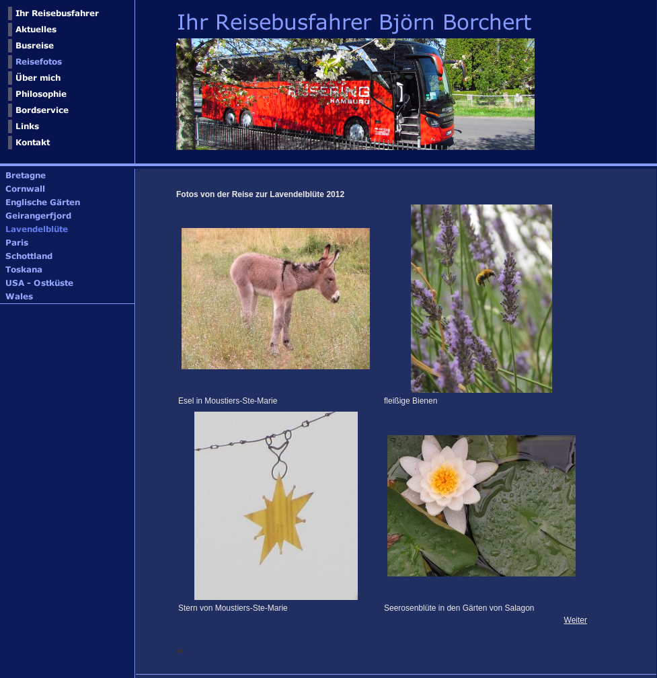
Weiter (575, 620)
